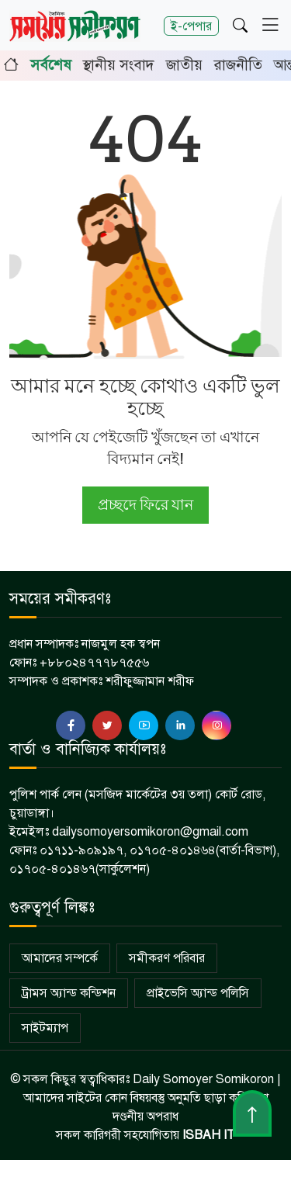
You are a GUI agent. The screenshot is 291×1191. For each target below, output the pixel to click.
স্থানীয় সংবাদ (118, 65)
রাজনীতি (238, 65)
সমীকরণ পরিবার (167, 958)
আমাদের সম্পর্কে (60, 958)
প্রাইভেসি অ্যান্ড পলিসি (198, 993)
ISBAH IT (208, 1135)
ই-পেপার (191, 26)
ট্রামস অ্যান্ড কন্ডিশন (69, 993)
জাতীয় (184, 65)
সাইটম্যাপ (45, 1028)
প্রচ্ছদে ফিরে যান (145, 505)
